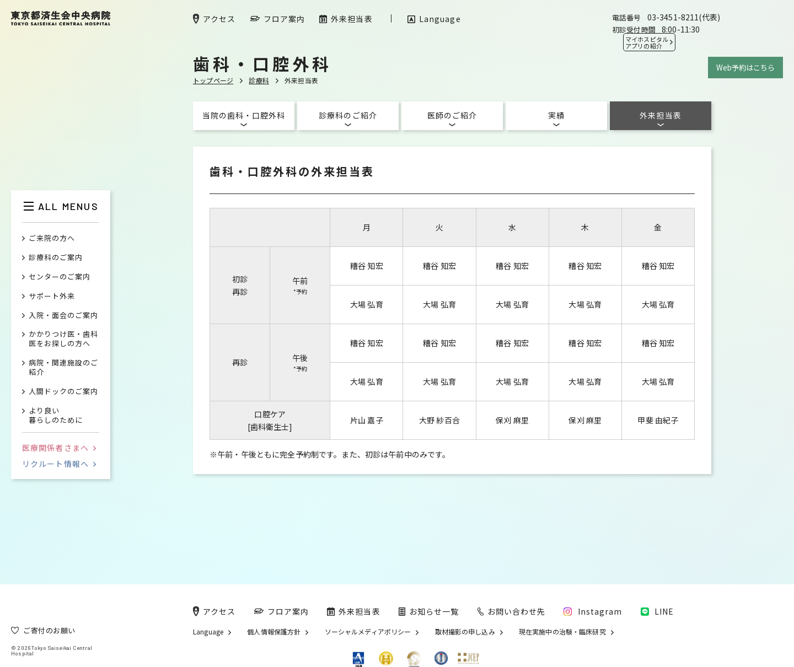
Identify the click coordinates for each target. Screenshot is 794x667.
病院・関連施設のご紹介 (63, 367)
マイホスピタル (646, 42)
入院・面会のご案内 (63, 315)
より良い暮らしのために (56, 415)
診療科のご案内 (56, 257)
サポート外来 (52, 296)
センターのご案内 (59, 277)
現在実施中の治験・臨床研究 (562, 631)
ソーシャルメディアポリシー (368, 631)
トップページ (213, 80)
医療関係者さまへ (59, 447)
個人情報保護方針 (274, 631)
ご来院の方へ (52, 238)
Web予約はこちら (745, 67)
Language (208, 631)
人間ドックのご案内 (63, 391)
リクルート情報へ (59, 463)
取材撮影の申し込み (465, 631)
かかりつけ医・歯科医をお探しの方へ (63, 339)
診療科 (259, 80)
